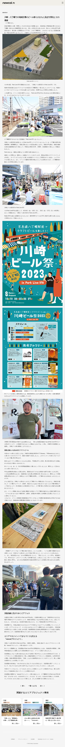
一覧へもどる (32, 686)
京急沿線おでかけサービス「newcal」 (46, 739)
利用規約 (13, 739)
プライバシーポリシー (23, 739)
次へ (41, 686)
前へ (23, 686)
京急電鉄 (33, 739)
